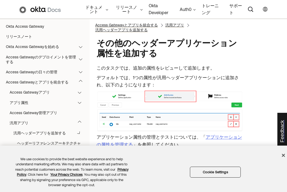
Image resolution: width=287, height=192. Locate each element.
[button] (81, 47)
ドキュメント (93, 9)
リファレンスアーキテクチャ (46, 103)
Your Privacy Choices (66, 175)
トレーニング (210, 9)
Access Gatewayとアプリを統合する (46, 82)
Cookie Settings (215, 172)
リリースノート (19, 36)
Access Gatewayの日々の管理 (46, 72)
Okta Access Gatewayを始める (46, 47)
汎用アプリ (174, 25)
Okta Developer (158, 9)
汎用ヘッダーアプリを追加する (121, 30)
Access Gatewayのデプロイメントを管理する (46, 59)
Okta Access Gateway (25, 26)
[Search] (250, 9)
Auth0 (186, 9)
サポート (235, 9)
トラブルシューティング (46, 92)
